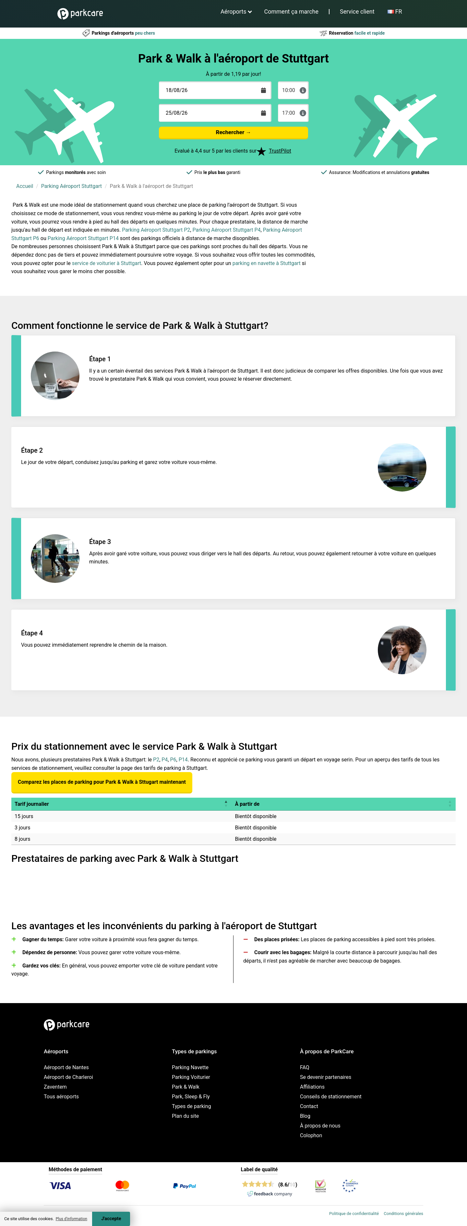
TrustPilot (280, 151)
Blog (305, 1116)
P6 (173, 760)
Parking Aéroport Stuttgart (71, 186)
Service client (357, 11)
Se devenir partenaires (325, 1077)
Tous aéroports (61, 1096)
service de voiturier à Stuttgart (106, 263)
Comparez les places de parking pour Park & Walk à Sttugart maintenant (102, 782)
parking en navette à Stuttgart (267, 263)
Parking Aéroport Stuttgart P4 (226, 230)
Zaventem (55, 1087)
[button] (226, 804)
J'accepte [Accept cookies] (111, 1218)
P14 (183, 760)
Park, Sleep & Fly (191, 1096)
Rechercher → (233, 132)
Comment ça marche (291, 11)
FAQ (304, 1067)
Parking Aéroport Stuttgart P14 (83, 238)
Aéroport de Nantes (66, 1067)
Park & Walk (185, 1087)
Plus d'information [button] (71, 1219)
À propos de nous (320, 1126)
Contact (309, 1106)
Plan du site (185, 1116)
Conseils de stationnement (331, 1096)
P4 (165, 760)
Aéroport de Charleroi (68, 1077)
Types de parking (191, 1106)
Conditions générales (403, 1213)
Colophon (311, 1135)
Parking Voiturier (191, 1077)
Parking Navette (190, 1067)
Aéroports (233, 11)
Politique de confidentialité (354, 1213)
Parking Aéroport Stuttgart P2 (156, 230)
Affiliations (312, 1087)
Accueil (24, 186)
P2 (156, 760)
